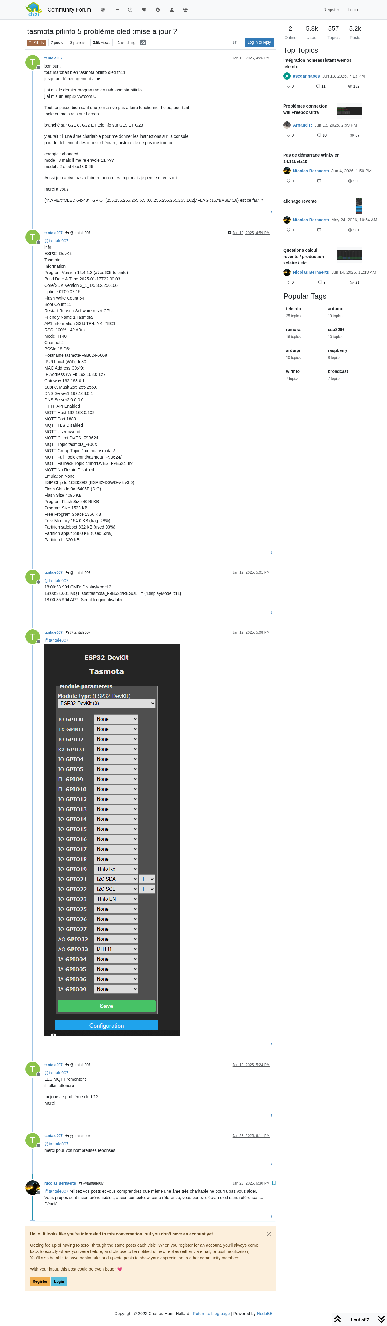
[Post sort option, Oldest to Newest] (235, 42)
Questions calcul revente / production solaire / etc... (303, 256)
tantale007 (53, 58)
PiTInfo (36, 42)
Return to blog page (211, 1313)
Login (59, 1281)
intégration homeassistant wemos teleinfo (317, 63)
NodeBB (265, 1313)
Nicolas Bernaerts (60, 1183)
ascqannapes (306, 76)
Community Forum (69, 10)
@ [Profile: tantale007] (56, 240)
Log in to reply (259, 42)
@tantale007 (78, 233)
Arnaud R (302, 125)
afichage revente (300, 201)
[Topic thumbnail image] (349, 111)
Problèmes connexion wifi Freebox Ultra (305, 109)
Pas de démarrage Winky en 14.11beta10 (311, 158)
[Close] (269, 1234)
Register (40, 1281)
